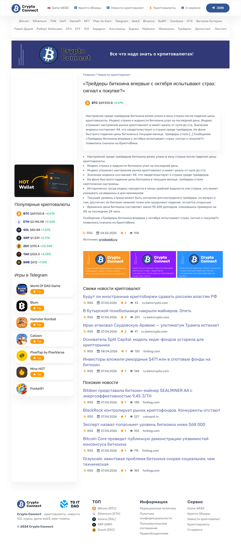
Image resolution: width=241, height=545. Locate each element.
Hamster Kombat (43, 319)
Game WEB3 (58, 8)
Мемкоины (166, 29)
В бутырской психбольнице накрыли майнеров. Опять (137, 310)
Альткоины (117, 29)
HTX (190, 21)
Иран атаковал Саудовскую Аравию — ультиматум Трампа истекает (151, 325)
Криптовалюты (162, 8)
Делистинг (203, 29)
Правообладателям (154, 533)
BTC (26, 213)
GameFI (75, 21)
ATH (69, 29)
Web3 (136, 21)
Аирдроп (99, 29)
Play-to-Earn (102, 21)
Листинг (220, 29)
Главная (89, 75)
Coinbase (176, 21)
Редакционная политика (158, 508)
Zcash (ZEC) (106, 530)
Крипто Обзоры (87, 8)
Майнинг (148, 29)
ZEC (26, 246)
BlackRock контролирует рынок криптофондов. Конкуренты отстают (151, 410)
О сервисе (190, 8)
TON (53, 21)
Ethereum (40, 21)
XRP (26, 238)
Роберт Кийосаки (49, 29)
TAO (26, 254)
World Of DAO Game (45, 286)
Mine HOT (37, 369)
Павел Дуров (23, 29)
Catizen (36, 336)
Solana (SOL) (107, 519)
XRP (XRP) (105, 524)
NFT (87, 21)
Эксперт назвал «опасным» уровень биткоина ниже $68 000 (144, 424)
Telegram (121, 21)
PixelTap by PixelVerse (47, 352)
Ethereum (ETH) (109, 514)
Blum (34, 302)
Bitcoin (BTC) (107, 508)
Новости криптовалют (125, 8)
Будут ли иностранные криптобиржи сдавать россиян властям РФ (150, 296)
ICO (86, 29)
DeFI (63, 21)
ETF (77, 29)
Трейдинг (185, 29)
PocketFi (37, 389)
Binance (149, 21)
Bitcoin (24, 21)
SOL (26, 230)
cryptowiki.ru (108, 239)
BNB (26, 262)
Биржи (134, 29)
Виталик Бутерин (209, 21)
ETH (26, 222)
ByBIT (162, 21)
